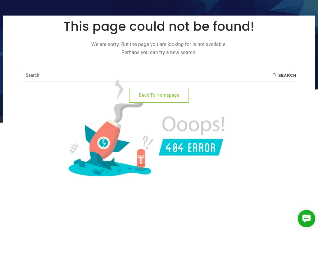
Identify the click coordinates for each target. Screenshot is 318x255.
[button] (306, 218)
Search (284, 75)
